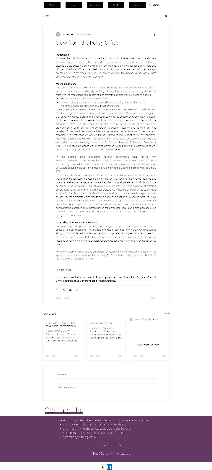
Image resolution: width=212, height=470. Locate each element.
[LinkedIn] (109, 467)
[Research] (95, 5)
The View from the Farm (146, 344)
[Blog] (116, 5)
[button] (166, 16)
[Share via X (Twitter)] (64, 290)
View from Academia (101, 323)
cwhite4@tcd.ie (120, 453)
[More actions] (154, 34)
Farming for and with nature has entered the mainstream (61, 324)
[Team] (74, 5)
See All (167, 313)
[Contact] (137, 5)
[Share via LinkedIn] (70, 290)
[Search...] (158, 5)
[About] (52, 5)
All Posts (45, 16)
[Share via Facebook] (57, 290)
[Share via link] (77, 290)
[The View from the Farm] (149, 329)
